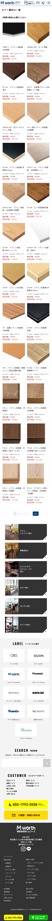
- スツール (7, 876)
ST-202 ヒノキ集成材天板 (37, 207)
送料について (30, 781)
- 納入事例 (28, 882)
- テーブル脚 (8, 883)
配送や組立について (32, 783)
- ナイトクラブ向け (32, 869)
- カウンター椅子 (9, 869)
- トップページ (8, 856)
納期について (10, 783)
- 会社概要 (6, 889)
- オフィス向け (30, 879)
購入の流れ (10, 789)
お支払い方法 (10, 786)
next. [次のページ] (35, 514)
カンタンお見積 (11, 791)
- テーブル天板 (8, 879)
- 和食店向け (30, 866)
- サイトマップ (8, 895)
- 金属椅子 (7, 866)
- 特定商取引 (7, 901)
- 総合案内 (29, 892)
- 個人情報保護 (30, 898)
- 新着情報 (6, 892)
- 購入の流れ (30, 889)
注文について (10, 781)
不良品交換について (32, 786)
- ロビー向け (30, 872)
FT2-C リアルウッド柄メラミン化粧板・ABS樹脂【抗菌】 (37, 491)
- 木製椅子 (7, 863)
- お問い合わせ (8, 898)
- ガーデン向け (30, 876)
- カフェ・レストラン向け (34, 863)
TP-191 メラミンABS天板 (13, 288)
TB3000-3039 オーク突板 (37, 47)
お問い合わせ (10, 794)
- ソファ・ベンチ (9, 873)
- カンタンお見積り (32, 895)
